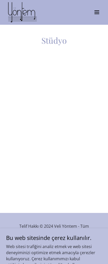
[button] (97, 12)
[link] (22, 12)
